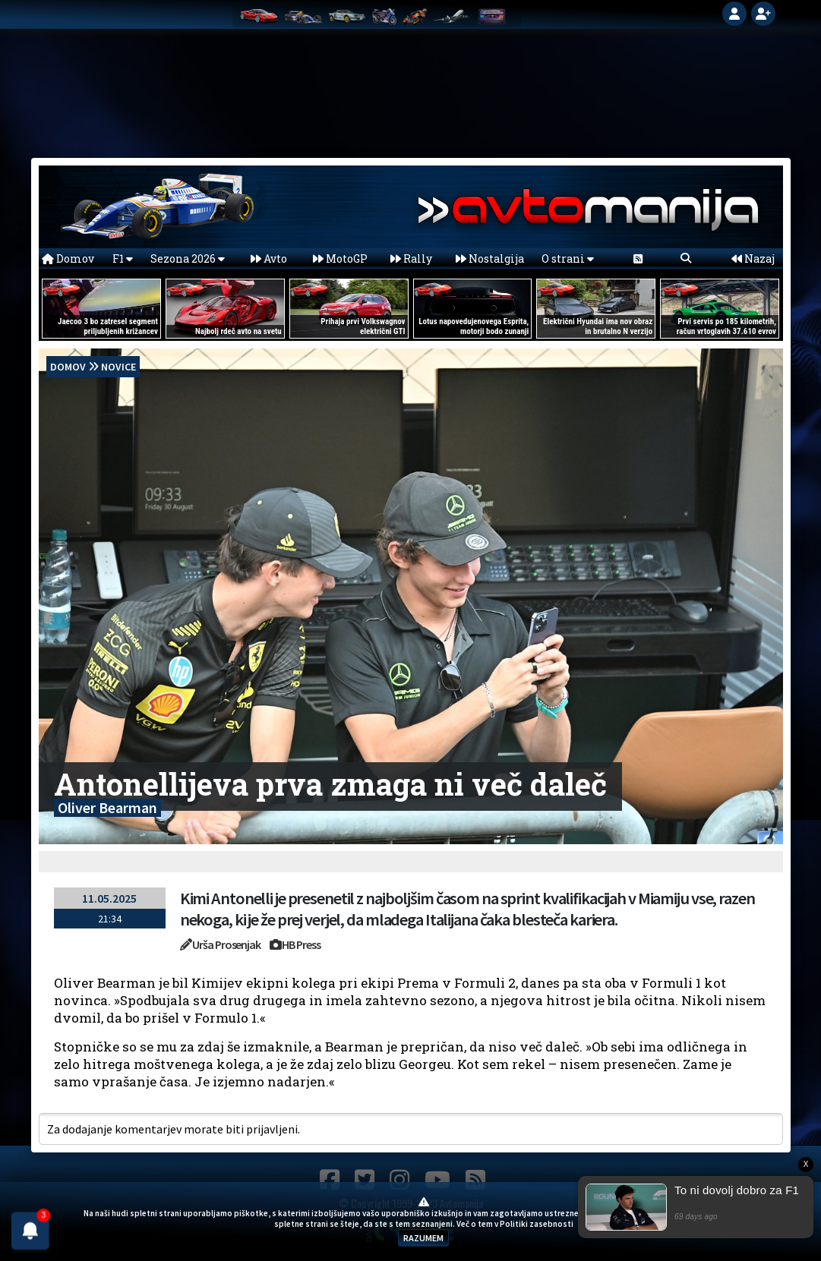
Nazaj (753, 258)
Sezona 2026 (187, 258)
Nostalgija (490, 258)
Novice (118, 367)
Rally (411, 258)
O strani (568, 258)
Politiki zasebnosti (536, 1223)
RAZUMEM (423, 1238)
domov (68, 367)
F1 (122, 258)
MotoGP (340, 258)
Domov (68, 258)
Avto (269, 258)
